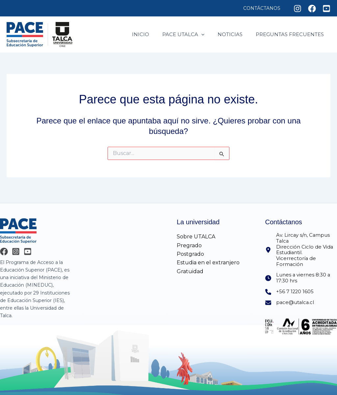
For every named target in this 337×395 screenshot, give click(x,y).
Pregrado (189, 241)
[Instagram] (297, 8)
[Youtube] (326, 8)
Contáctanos (263, 8)
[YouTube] (28, 247)
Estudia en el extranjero (208, 258)
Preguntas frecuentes (291, 34)
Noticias (234, 34)
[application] (209, 34)
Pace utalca (191, 34)
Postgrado (190, 249)
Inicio (152, 34)
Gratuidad (190, 267)
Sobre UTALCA (196, 232)
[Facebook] (312, 8)
